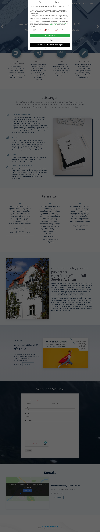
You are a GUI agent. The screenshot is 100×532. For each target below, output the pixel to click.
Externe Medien (60, 30)
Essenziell (37, 30)
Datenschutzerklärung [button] (50, 48)
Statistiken (48, 30)
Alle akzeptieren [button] (50, 35)
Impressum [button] (58, 48)
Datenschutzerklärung (60, 23)
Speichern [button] (50, 40)
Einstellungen (52, 24)
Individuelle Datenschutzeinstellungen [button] (50, 45)
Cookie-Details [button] (42, 48)
